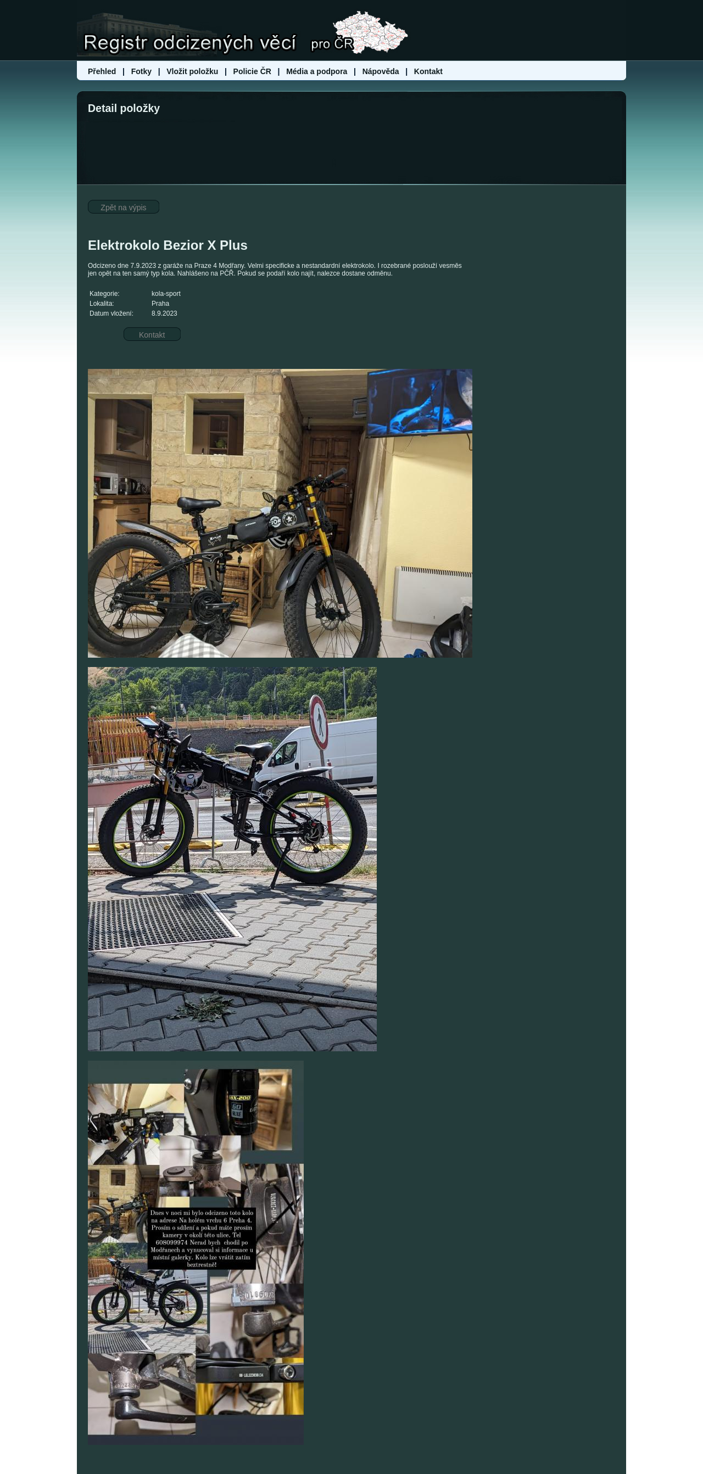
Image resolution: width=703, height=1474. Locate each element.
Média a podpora (317, 71)
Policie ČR (252, 71)
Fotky (141, 71)
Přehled (103, 71)
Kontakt (428, 71)
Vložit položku (192, 71)
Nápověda (380, 71)
